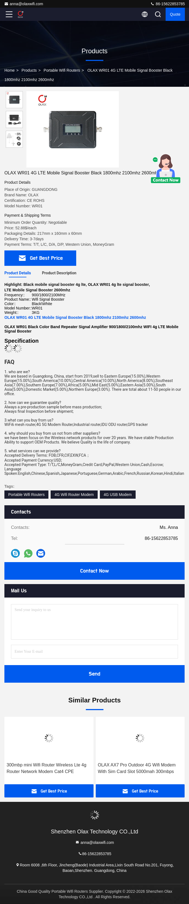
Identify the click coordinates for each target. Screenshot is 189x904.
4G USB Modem (118, 494)
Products (29, 70)
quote (175, 14)
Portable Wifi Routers (62, 70)
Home (9, 70)
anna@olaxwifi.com (23, 4)
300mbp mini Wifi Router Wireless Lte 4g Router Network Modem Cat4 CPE (46, 768)
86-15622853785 (167, 4)
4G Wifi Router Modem (74, 494)
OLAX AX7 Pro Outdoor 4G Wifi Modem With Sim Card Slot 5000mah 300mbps (137, 768)
